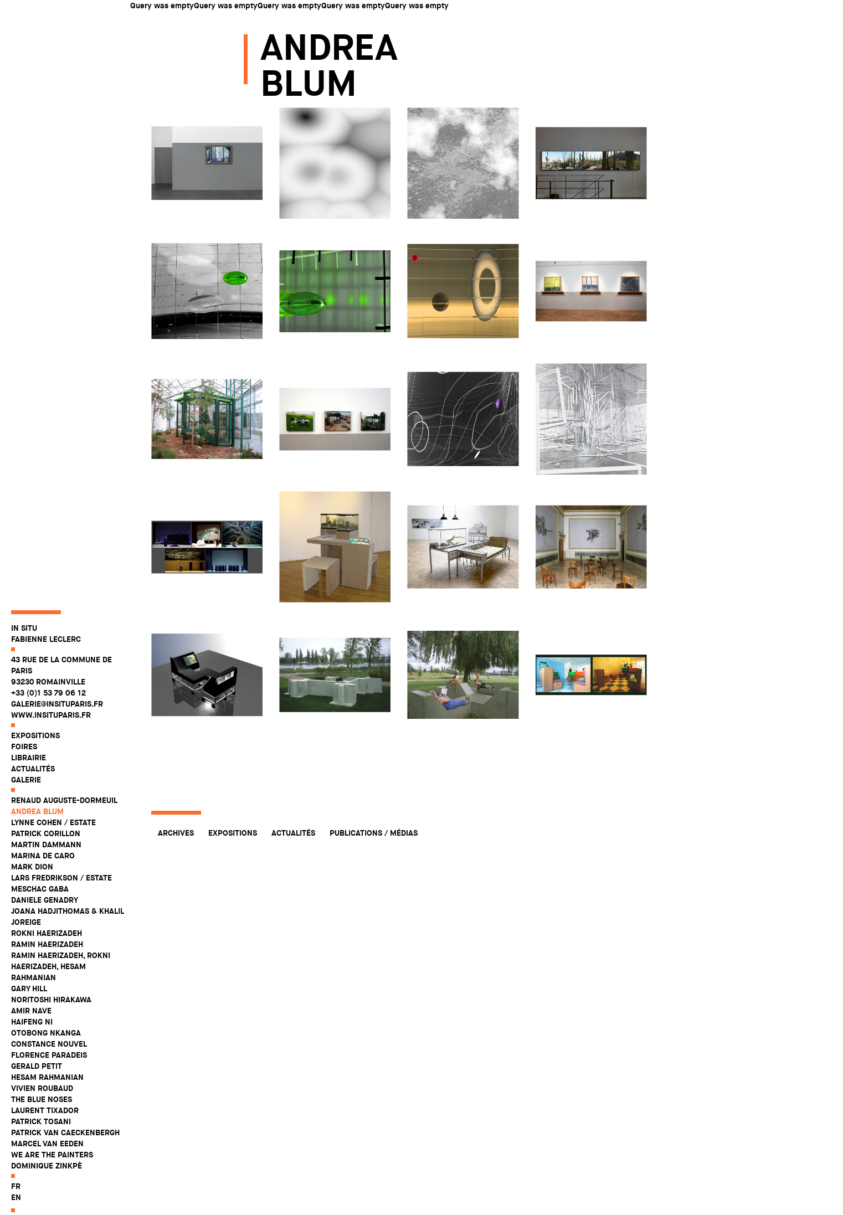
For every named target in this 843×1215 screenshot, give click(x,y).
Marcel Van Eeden (47, 1163)
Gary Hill (29, 1008)
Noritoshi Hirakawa (51, 1019)
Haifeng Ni (32, 1041)
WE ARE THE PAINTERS (52, 1174)
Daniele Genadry (44, 919)
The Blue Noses (41, 1119)
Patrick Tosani (41, 1141)
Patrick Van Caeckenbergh (65, 1152)
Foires (24, 766)
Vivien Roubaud (42, 1108)
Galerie (26, 799)
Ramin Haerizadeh (47, 964)
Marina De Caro (43, 875)
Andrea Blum (37, 831)
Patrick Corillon (45, 853)
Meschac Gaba (40, 908)
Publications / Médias (374, 833)
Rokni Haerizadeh (46, 952)
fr (15, 1206)
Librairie (28, 777)
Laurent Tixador (45, 1130)
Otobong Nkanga (46, 1052)
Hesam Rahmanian (47, 1096)
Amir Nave (31, 1030)
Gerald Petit (36, 1085)
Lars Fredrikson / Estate (61, 897)
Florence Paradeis (49, 1074)
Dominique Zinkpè (46, 1185)
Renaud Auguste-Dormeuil (64, 820)
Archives (176, 833)
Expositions (35, 755)
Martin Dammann (46, 864)
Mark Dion (32, 886)
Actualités (33, 788)
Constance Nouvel (49, 1063)
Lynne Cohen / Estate (53, 842)
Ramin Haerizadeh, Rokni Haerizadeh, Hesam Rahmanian (60, 986)
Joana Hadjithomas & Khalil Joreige (67, 935)
